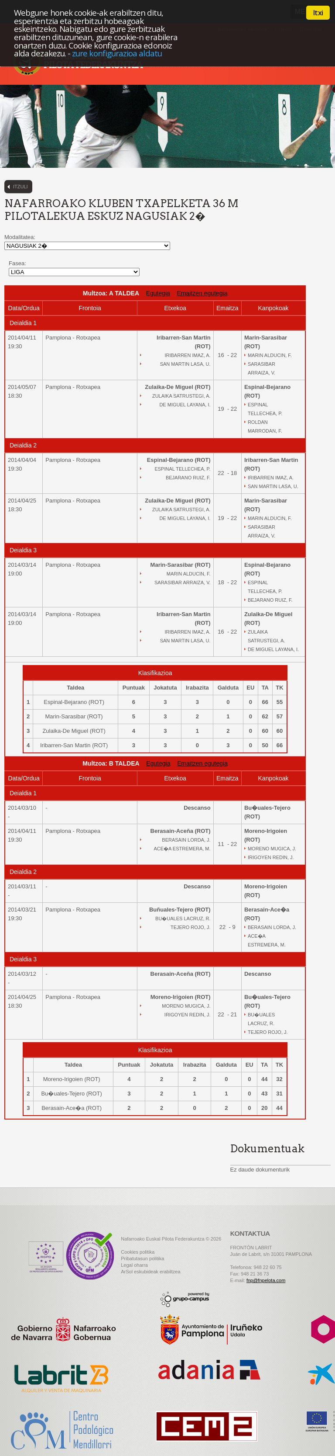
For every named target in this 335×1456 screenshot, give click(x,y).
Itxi (318, 12)
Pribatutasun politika (142, 1258)
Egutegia (158, 293)
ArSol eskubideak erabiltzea (150, 1271)
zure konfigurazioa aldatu (117, 53)
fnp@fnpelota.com (265, 1280)
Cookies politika (137, 1252)
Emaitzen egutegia (202, 293)
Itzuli (20, 186)
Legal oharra (134, 1265)
